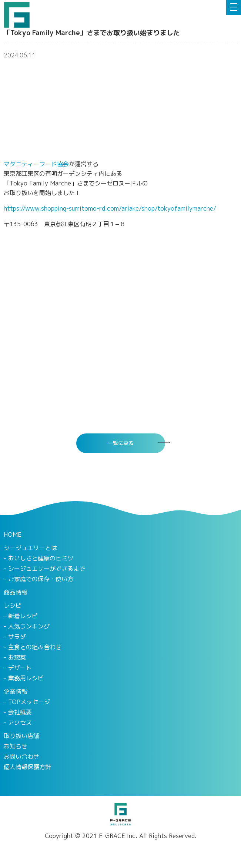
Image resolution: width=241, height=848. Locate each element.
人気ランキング (29, 626)
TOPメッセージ (29, 702)
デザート (20, 668)
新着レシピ (23, 616)
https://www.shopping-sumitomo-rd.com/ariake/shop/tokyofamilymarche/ (110, 208)
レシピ (12, 605)
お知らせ (15, 746)
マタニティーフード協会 (36, 164)
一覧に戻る (121, 442)
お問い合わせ (21, 757)
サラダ (17, 637)
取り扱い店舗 (21, 736)
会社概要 (20, 712)
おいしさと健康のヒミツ (40, 558)
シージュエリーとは (30, 548)
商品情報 (15, 592)
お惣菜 (17, 657)
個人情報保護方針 (27, 767)
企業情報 (15, 691)
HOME (12, 534)
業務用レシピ (26, 678)
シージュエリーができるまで (46, 568)
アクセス (20, 722)
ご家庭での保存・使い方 (40, 579)
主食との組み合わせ (34, 647)
